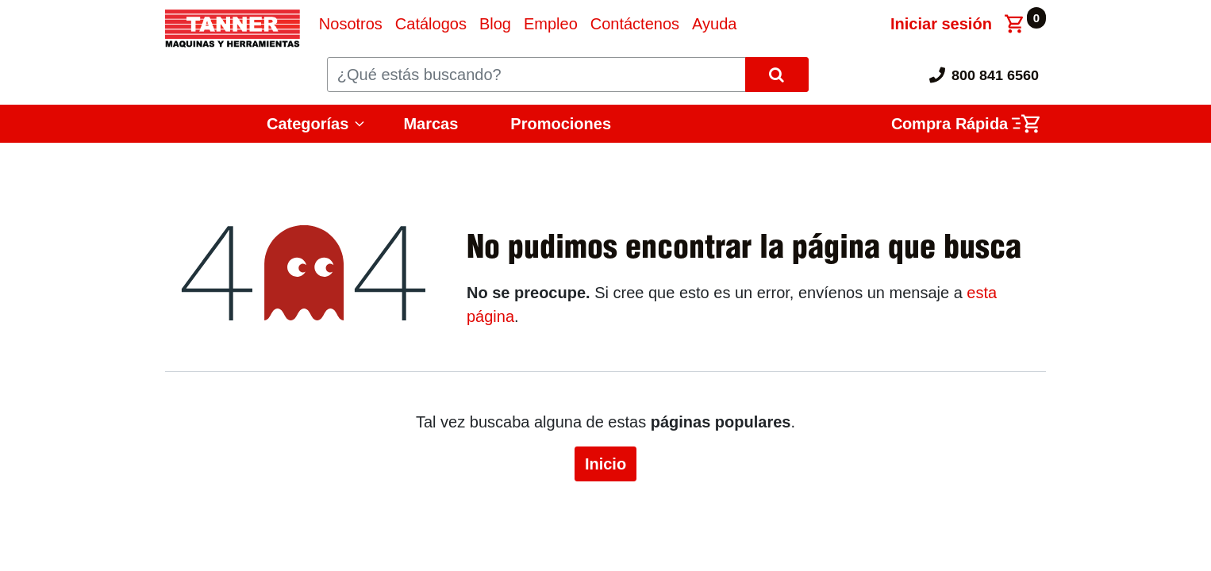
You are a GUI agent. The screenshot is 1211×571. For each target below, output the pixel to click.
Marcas (430, 123)
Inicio (605, 464)
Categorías (307, 123)
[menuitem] (351, 24)
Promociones (560, 123)
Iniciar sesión (941, 24)
